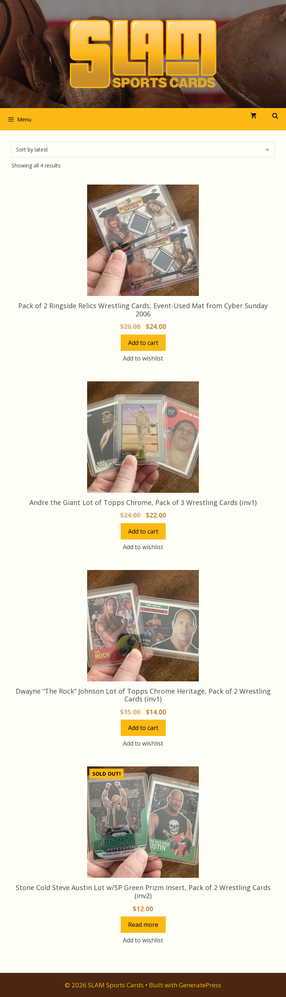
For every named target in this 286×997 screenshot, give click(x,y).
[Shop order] (143, 149)
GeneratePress (200, 985)
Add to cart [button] (143, 343)
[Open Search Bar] (275, 116)
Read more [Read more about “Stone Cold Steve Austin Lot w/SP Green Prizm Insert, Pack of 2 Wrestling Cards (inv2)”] (143, 925)
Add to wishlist (143, 358)
